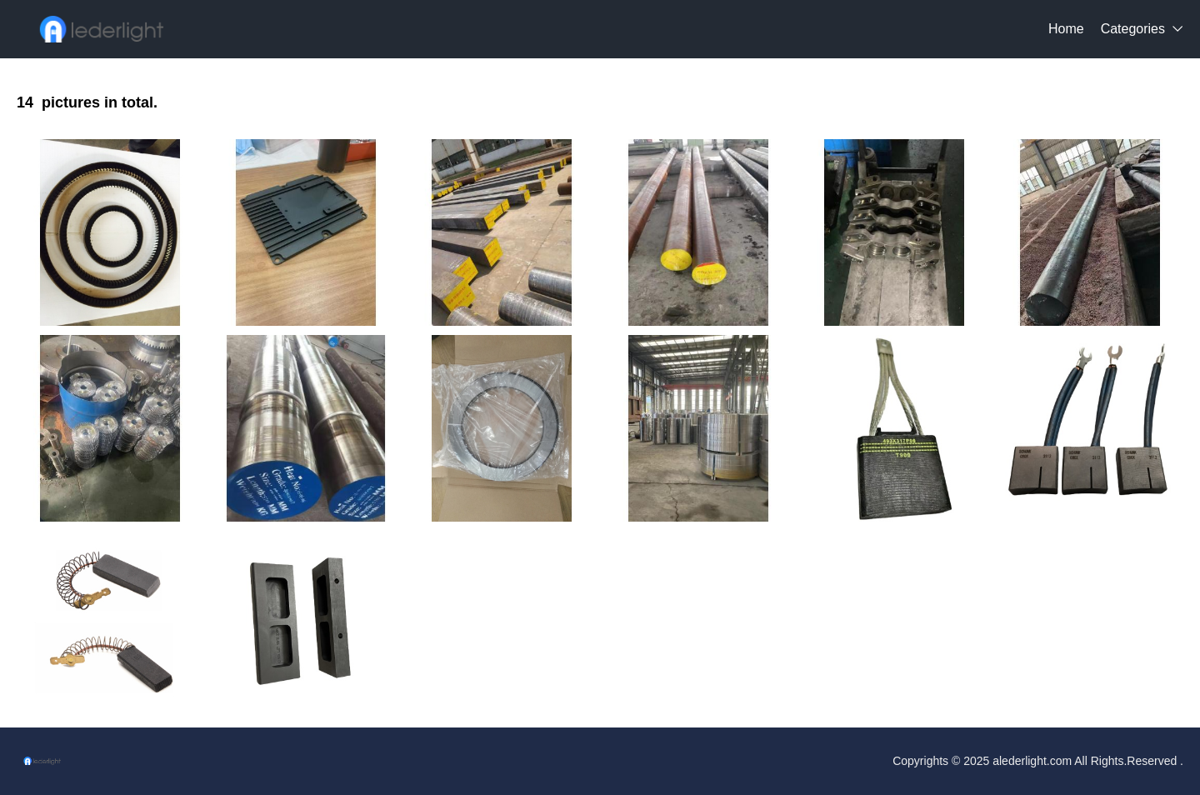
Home (1066, 29)
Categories (1133, 29)
